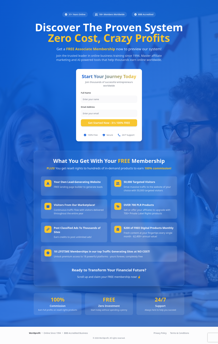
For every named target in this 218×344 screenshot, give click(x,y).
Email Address (88, 107)
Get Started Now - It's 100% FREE (109, 123)
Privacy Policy (160, 333)
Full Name (86, 92)
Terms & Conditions (179, 333)
